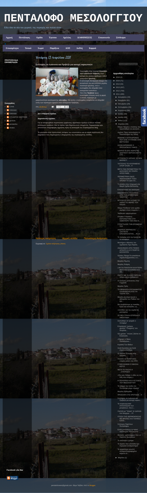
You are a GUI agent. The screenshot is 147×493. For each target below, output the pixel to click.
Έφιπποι (53, 37)
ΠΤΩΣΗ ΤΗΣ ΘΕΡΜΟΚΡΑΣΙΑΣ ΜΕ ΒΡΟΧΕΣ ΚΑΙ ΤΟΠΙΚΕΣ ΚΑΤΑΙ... (129, 419)
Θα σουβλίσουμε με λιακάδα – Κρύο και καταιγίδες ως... (128, 305)
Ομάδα (39, 37)
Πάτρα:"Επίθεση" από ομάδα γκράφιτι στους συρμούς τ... (128, 209)
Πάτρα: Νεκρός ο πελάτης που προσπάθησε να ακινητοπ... (129, 128)
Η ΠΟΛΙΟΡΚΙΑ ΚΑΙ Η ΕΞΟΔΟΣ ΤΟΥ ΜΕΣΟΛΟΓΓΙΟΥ (129, 382)
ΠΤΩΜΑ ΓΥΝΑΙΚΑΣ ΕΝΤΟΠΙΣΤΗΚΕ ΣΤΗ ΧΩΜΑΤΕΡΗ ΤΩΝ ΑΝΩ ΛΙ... (128, 219)
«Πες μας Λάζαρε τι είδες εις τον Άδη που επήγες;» (129, 376)
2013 (118, 87)
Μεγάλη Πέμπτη (123, 261)
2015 (118, 81)
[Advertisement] (71, 216)
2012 (118, 91)
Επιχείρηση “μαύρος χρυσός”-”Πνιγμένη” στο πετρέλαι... (127, 328)
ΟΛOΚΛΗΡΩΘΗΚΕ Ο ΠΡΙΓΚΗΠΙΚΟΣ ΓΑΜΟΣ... (128, 146)
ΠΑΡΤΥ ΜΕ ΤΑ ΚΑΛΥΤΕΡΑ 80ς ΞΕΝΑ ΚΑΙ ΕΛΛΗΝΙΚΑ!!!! (129, 276)
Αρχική (9, 37)
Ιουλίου (121, 114)
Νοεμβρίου (122, 100)
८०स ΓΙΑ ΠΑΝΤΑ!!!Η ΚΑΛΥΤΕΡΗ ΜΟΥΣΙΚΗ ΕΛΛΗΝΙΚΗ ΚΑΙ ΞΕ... (129, 270)
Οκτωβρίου (122, 104)
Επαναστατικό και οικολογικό (128, 190)
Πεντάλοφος (24, 37)
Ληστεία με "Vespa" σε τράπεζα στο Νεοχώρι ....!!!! (129, 412)
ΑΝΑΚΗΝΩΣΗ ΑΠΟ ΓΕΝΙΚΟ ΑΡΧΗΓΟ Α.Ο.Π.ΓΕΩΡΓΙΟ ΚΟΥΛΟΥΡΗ (128, 250)
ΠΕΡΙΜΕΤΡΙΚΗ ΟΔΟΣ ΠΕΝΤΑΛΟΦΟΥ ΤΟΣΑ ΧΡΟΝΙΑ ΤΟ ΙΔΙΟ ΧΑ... (127, 179)
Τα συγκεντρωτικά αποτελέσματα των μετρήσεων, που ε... (126, 406)
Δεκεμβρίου (122, 97)
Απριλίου (121, 124)
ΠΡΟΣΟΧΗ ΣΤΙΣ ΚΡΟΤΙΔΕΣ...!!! (129, 395)
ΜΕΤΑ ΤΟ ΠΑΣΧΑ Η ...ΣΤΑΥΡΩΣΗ (125, 371)
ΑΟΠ (67, 48)
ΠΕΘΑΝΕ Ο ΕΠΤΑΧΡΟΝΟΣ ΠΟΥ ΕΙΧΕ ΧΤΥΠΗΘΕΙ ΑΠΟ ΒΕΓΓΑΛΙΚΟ (129, 140)
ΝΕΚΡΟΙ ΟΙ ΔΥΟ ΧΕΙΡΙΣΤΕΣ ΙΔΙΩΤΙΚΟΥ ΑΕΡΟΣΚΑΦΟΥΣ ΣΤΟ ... (129, 153)
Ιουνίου (121, 117)
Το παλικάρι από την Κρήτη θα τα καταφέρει (129, 238)
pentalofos (13, 124)
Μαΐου (120, 121)
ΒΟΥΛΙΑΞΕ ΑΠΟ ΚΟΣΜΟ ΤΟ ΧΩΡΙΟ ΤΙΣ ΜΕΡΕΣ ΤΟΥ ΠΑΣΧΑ (128, 202)
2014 (118, 84)
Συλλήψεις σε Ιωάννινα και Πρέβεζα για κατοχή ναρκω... (129, 399)
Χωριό (40, 48)
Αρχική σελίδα (69, 238)
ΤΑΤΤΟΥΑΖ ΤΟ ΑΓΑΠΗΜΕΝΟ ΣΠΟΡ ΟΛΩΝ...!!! (128, 165)
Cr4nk (11, 107)
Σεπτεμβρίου (123, 107)
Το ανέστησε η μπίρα (125, 440)
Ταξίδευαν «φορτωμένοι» (126, 213)
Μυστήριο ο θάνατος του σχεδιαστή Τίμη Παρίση (127, 244)
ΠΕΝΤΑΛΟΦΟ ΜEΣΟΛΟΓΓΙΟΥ (73, 18)
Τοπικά (28, 48)
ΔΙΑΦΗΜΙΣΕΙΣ (84, 37)
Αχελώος (67, 37)
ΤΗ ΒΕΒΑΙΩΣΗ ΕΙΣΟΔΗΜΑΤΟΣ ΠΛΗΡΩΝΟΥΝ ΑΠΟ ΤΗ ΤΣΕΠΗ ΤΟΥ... (129, 291)
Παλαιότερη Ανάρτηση (95, 238)
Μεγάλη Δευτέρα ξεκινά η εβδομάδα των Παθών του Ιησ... (128, 299)
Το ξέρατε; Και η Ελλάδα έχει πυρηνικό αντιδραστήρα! (128, 445)
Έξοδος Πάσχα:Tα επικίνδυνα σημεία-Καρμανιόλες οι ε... (128, 257)
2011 (118, 94)
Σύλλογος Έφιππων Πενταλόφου (125, 425)
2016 (118, 77)
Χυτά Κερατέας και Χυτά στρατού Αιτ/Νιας (126, 349)
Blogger (92, 485)
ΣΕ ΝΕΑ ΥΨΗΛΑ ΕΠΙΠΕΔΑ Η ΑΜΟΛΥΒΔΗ (128, 316)
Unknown (13, 110)
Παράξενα (54, 48)
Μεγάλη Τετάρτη (123, 264)
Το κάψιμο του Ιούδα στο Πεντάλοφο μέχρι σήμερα (128, 387)
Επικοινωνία (104, 37)
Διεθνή (79, 48)
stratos (12, 128)
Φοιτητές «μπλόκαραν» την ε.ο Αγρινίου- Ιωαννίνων (129, 436)
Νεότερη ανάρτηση (46, 238)
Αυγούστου (122, 110)
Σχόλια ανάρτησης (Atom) (55, 244)
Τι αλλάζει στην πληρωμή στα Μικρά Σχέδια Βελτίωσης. (128, 185)
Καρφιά (92, 48)
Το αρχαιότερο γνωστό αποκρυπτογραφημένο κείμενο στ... (127, 451)
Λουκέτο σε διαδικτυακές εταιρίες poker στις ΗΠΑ (127, 360)
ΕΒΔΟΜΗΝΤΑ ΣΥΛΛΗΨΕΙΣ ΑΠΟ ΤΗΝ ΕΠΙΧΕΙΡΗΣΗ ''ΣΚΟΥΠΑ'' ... (127, 195)
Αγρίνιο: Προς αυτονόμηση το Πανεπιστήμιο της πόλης (128, 133)
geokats (12, 121)
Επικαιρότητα (12, 48)
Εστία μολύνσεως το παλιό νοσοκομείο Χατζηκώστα (127, 431)
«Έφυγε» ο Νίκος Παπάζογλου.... (124, 340)
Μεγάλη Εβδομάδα (124, 391)
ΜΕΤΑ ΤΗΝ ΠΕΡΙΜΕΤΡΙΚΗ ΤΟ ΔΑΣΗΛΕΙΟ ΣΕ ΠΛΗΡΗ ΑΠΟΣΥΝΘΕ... (129, 171)
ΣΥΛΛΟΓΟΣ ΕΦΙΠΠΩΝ (18, 117)
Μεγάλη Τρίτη (122, 286)
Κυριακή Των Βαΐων (125, 345)
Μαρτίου (121, 458)
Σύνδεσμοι (121, 37)
